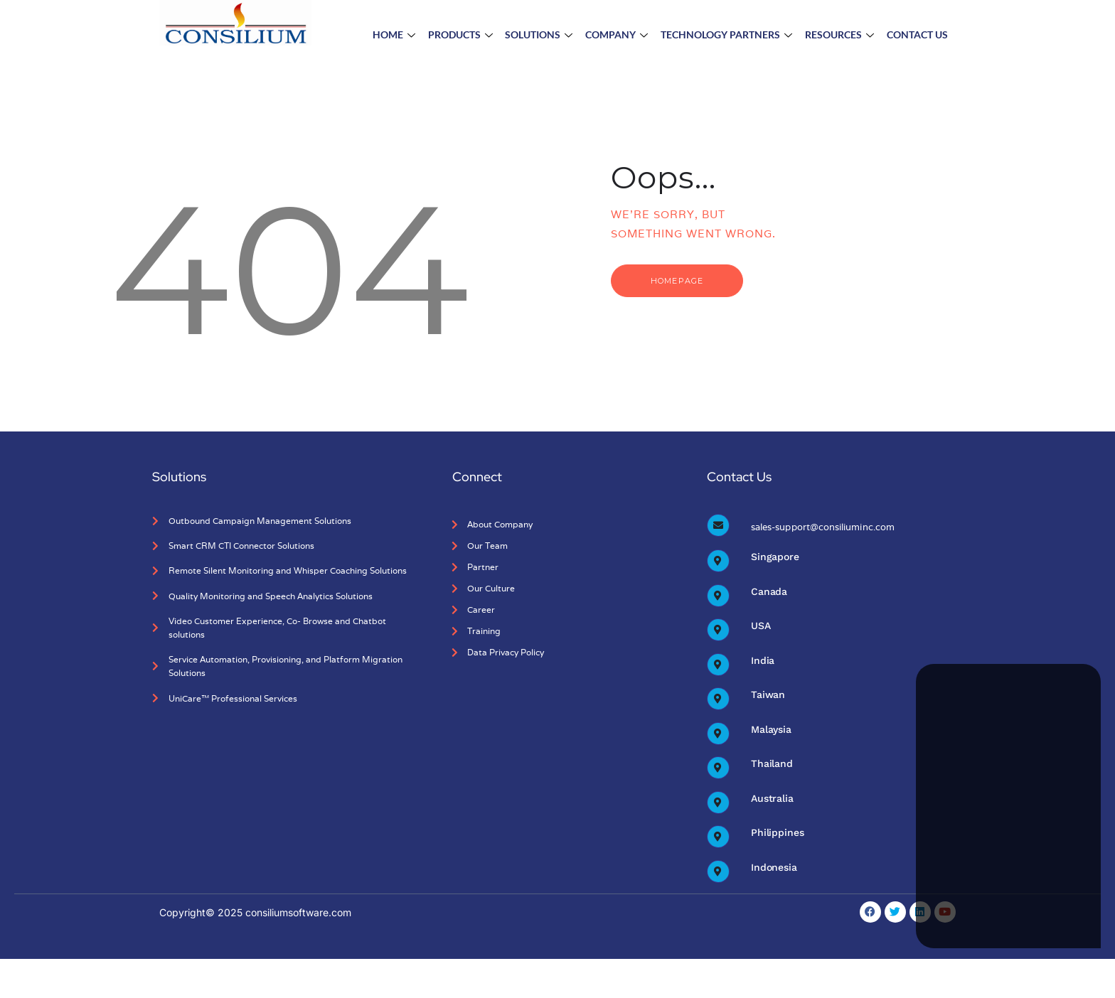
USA (761, 626)
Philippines (777, 835)
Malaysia (771, 730)
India (762, 661)
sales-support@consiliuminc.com (822, 527)
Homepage (680, 281)
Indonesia (774, 870)
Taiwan (768, 696)
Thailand (772, 765)
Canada (769, 591)
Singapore (775, 556)
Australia (772, 800)
